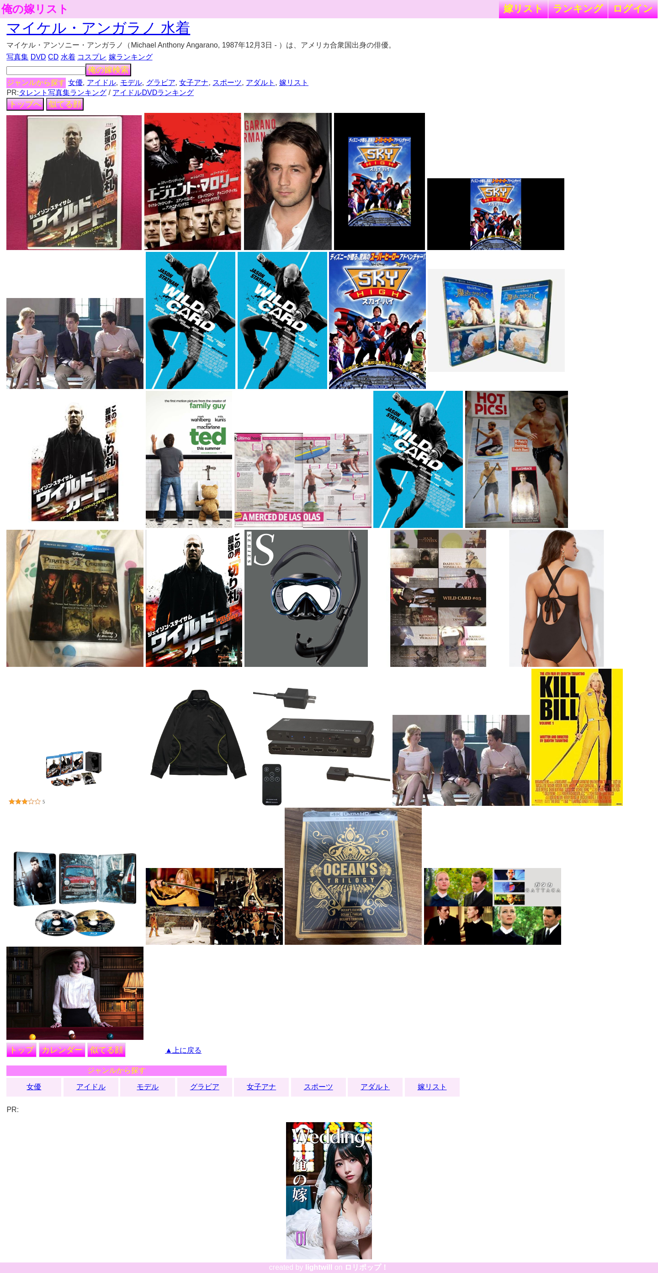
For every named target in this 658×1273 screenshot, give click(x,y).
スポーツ (227, 82)
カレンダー (62, 1050)
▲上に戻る (183, 1050)
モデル (131, 82)
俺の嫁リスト (35, 9)
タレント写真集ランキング (62, 92)
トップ (21, 1050)
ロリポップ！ (366, 1267)
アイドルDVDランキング (153, 92)
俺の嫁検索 (108, 70)
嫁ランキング (131, 57)
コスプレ (91, 57)
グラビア (160, 82)
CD (53, 57)
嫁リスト (523, 8)
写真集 (17, 57)
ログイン (633, 8)
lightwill (319, 1267)
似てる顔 (64, 104)
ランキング (578, 8)
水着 (68, 57)
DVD (38, 57)
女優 (75, 82)
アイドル (101, 82)
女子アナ (193, 82)
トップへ (25, 104)
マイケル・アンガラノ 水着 (98, 28)
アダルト (260, 82)
